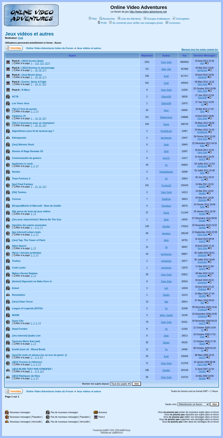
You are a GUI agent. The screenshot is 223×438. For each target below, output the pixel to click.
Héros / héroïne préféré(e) (26, 252)
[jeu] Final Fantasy (22, 184)
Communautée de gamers (26, 158)
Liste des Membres (129, 18)
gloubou (166, 233)
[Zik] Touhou (19, 192)
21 (40, 125)
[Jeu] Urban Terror (22, 301)
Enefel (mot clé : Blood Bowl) (28, 349)
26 (36, 84)
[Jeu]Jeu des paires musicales (29, 225)
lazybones (202, 70)
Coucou (16, 199)
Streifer (202, 193)
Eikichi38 (166, 96)
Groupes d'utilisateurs (157, 18)
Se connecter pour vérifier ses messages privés (136, 23)
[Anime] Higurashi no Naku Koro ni (32, 281)
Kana (166, 124)
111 (37, 63)
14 (36, 118)
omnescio (166, 261)
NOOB (15, 315)
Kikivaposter (19, 137)
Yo (202, 104)
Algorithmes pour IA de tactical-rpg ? (33, 131)
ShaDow (166, 199)
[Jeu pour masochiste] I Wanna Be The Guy (36, 219)
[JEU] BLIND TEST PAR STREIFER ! (32, 369)
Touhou (16, 261)
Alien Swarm (19, 245)
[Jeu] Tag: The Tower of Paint (28, 240)
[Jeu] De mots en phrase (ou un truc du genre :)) (39, 355)
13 (43, 186)
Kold (20, 38)
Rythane (202, 289)
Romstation (18, 295)
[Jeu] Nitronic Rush (23, 144)
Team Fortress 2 (21, 178)
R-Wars (26, 89)
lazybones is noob (22, 163)
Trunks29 (166, 185)
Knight (202, 214)
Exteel (15, 288)
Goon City (18, 320)
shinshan (202, 255)
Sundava (166, 205)
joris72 (166, 158)
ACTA (15, 96)
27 (40, 84)
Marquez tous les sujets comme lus (199, 49)
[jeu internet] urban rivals (26, 232)
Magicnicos (166, 117)
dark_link (166, 69)
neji (166, 288)
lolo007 (202, 186)
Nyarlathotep (166, 171)
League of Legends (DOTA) (27, 308)
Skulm (166, 295)
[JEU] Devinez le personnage (38, 67)
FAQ (93, 18)
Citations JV (19, 116)
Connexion (173, 23)
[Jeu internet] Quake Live (26, 335)
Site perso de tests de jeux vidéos (31, 211)
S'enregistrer (181, 18)
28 (43, 84)
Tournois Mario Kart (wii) (26, 341)
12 (40, 186)
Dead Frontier (20, 329)
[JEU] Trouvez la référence (27, 362)
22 (43, 125)
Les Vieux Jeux (20, 103)
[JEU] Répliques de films (26, 376)
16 (40, 77)
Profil (102, 23)
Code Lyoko (19, 267)
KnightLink (202, 125)
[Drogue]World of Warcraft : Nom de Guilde (36, 205)
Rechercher (107, 18)
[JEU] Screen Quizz (33, 60)
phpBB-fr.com (117, 432)
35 (36, 70)
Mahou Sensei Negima (24, 273)
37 (43, 70)
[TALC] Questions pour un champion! (33, 123)
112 (42, 63)
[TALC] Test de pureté (24, 109)
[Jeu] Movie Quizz (32, 74)
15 (36, 77)
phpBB (105, 430)
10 (41, 371)
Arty (202, 63)
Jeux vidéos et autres (29, 34)
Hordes (16, 171)
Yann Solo (166, 62)
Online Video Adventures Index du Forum (49, 48)
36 (40, 70)
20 (36, 125)
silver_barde (166, 315)
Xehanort (202, 77)
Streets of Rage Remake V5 (27, 151)
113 (47, 63)
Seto (202, 111)
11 (36, 186)
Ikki (166, 301)
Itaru (166, 110)
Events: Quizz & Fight (34, 81)
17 (43, 77)
